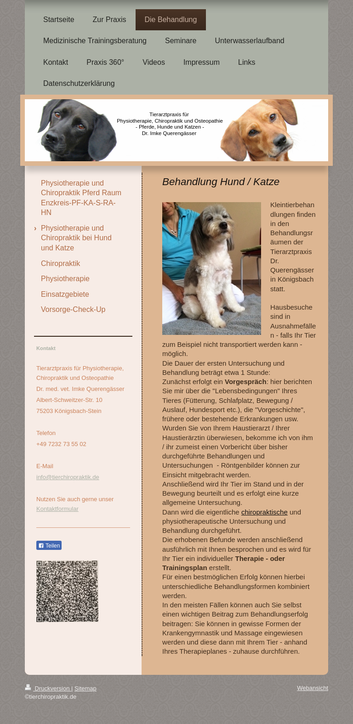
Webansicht (312, 687)
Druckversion (48, 688)
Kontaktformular (57, 508)
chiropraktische (264, 512)
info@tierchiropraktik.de (67, 477)
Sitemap (85, 688)
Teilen (49, 546)
